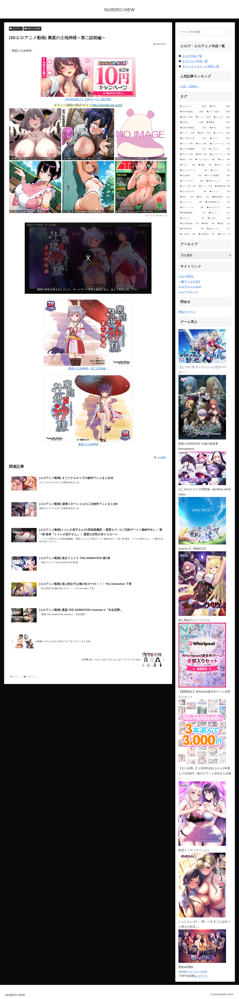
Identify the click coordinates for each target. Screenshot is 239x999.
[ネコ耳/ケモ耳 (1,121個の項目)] (193, 138)
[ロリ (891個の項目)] (201, 143)
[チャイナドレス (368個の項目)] (194, 170)
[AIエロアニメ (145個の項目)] (218, 207)
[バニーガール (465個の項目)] (205, 159)
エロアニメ (16, 28)
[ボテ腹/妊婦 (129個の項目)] (189, 223)
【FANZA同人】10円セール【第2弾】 (88, 79)
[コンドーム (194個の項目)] (191, 202)
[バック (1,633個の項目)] (203, 117)
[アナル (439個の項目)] (188, 165)
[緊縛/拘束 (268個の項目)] (222, 186)
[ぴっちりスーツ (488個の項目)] (220, 154)
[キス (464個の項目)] (224, 159)
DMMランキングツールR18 (193, 971)
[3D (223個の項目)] (203, 197)
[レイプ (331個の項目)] (220, 170)
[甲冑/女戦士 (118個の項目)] (192, 228)
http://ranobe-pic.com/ (107, 105)
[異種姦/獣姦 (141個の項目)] (193, 212)
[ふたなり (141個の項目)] (192, 218)
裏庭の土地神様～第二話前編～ (88, 334)
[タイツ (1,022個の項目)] (220, 138)
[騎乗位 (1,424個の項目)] (218, 122)
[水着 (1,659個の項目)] (186, 117)
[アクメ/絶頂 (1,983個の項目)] (218, 111)
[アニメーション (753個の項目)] (220, 143)
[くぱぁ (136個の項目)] (218, 218)
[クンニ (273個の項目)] (205, 186)
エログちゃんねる (189, 286)
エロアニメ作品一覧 (195, 61)
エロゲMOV (186, 276)
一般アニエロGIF (189, 281)
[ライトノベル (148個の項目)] (192, 207)
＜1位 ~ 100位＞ (189, 86)
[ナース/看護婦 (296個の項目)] (217, 175)
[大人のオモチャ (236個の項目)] (193, 191)
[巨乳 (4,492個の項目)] (219, 106)
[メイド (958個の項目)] (186, 143)
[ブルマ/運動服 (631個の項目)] (193, 149)
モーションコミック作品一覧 (200, 66)
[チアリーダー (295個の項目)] (191, 181)
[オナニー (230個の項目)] (219, 191)
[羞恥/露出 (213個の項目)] (221, 197)
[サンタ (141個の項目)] (219, 212)
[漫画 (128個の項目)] (208, 223)
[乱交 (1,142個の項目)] (204, 133)
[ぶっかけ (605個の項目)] (219, 149)
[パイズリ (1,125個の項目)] (221, 133)
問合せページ (187, 311)
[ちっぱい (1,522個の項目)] (221, 117)
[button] (228, 32)
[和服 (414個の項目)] (205, 165)
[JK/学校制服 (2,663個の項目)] (192, 111)
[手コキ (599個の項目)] (186, 154)
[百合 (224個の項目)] (187, 197)
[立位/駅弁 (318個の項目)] (191, 175)
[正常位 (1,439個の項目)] (192, 122)
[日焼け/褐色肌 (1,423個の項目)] (193, 127)
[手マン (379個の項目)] (222, 165)
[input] (205, 31)
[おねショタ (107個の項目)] (218, 228)
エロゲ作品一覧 (192, 56)
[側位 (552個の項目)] (201, 154)
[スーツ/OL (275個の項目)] (188, 186)
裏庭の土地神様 (32, 28)
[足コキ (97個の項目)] (223, 234)
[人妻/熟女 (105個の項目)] (206, 234)
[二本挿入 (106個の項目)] (188, 234)
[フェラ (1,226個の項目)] (187, 133)
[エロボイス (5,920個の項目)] (193, 106)
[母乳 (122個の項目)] (223, 223)
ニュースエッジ (188, 291)
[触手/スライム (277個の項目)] (218, 181)
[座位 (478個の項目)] (186, 159)
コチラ (202, 975)
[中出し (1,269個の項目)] (220, 127)
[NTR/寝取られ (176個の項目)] (217, 202)
